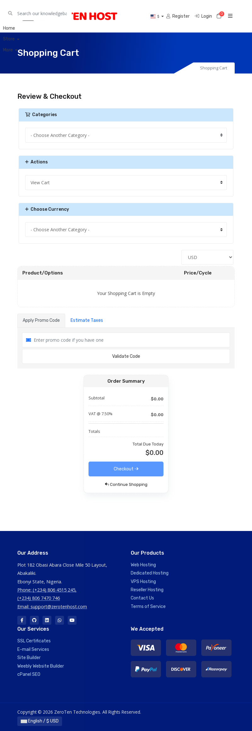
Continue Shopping (126, 484)
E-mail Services (33, 649)
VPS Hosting (143, 581)
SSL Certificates (34, 641)
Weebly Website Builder (40, 666)
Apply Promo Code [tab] (41, 320)
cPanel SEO (28, 674)
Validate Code (126, 356)
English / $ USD (40, 721)
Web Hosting (143, 565)
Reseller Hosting (147, 589)
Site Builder (29, 657)
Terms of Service (148, 606)
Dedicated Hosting (150, 573)
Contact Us (142, 598)
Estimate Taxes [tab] (87, 320)
